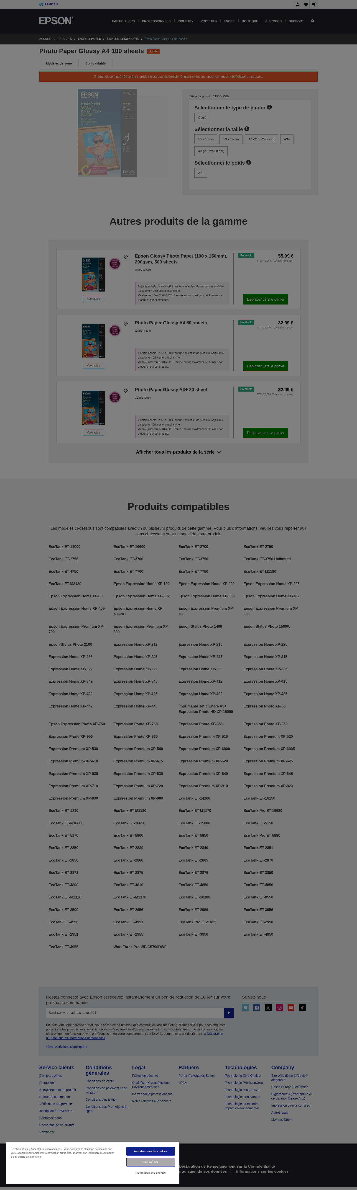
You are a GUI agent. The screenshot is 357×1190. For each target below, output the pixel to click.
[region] (92, 1163)
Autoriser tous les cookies (150, 1151)
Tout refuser (150, 1162)
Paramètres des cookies (150, 1172)
